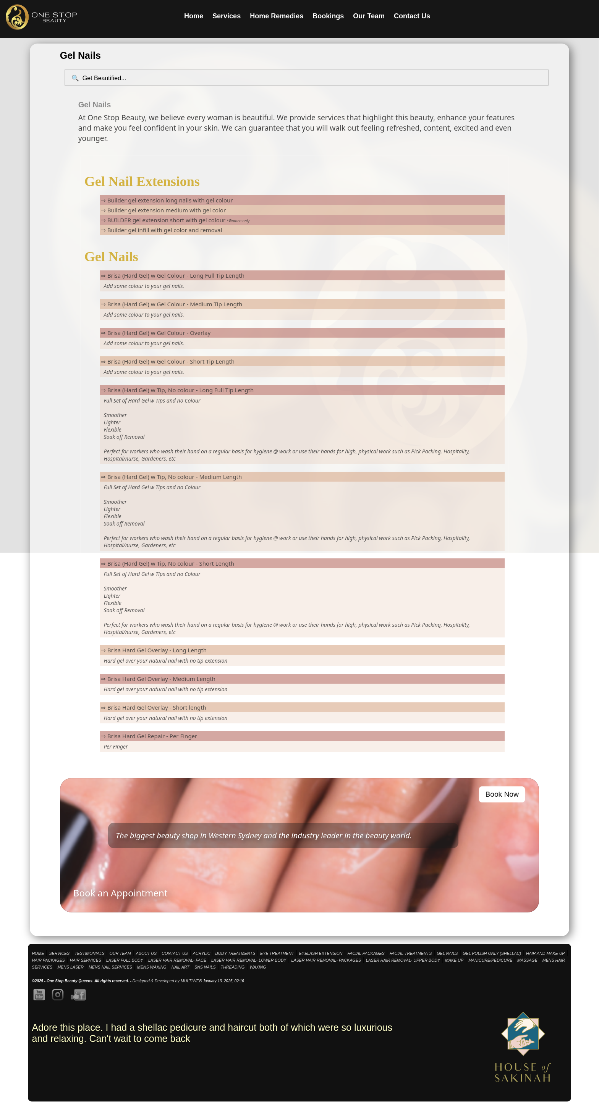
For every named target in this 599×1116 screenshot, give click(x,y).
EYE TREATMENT (277, 953)
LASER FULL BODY (124, 960)
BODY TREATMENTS (235, 953)
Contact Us (412, 16)
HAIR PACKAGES (48, 960)
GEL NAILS (447, 953)
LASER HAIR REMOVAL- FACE (177, 960)
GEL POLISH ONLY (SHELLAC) (492, 953)
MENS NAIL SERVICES (110, 967)
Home (193, 16)
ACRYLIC (201, 953)
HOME (38, 953)
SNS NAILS (205, 967)
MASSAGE (527, 960)
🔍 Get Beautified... (98, 78)
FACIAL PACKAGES (365, 953)
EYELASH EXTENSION (321, 953)
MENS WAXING (152, 967)
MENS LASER (70, 967)
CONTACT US (175, 953)
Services (226, 16)
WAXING (257, 967)
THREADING (233, 967)
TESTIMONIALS (89, 953)
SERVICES (59, 953)
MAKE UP (454, 960)
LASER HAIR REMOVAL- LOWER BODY (249, 960)
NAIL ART (180, 967)
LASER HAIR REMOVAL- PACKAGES (326, 960)
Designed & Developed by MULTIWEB (167, 981)
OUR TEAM (120, 953)
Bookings (328, 16)
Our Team (369, 16)
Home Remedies (276, 16)
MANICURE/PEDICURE (490, 960)
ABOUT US (146, 953)
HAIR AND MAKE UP (545, 953)
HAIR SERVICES (85, 960)
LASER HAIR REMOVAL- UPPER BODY (403, 960)
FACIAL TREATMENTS (411, 953)
